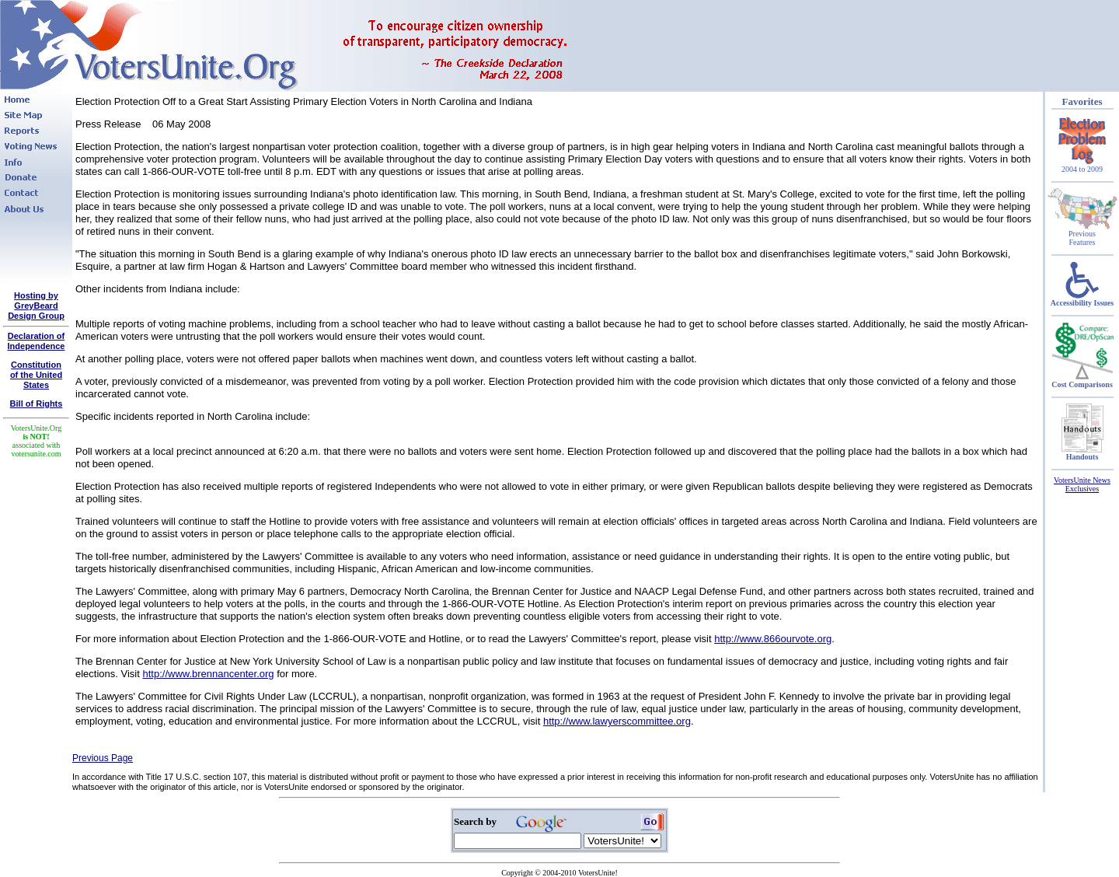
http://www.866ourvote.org (772, 639)
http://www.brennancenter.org (208, 674)
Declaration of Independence (36, 341)
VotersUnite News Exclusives (1082, 484)
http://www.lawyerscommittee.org (617, 721)
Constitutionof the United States (36, 375)
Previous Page (102, 758)
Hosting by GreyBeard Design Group (36, 305)
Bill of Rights (36, 403)
